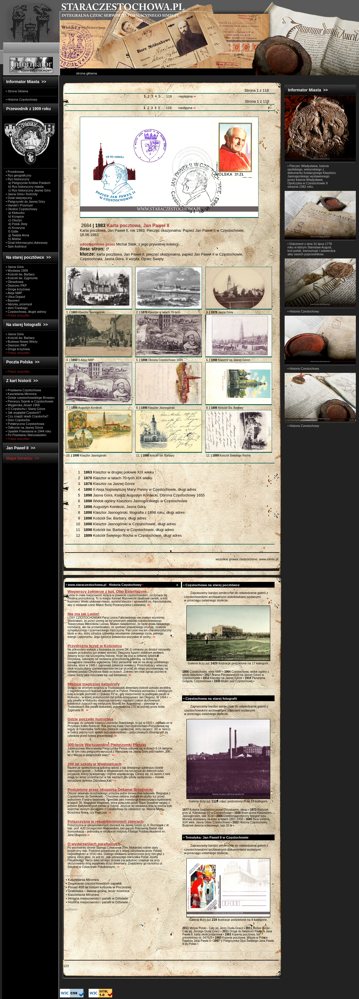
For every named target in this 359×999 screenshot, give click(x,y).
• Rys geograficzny (18, 175)
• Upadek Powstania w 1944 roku (28, 431)
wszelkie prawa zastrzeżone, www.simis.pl (246, 559)
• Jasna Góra (15, 267)
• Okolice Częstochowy (21, 209)
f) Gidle (12, 231)
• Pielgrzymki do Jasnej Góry (25, 201)
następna (187, 96)
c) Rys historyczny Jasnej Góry (28, 190)
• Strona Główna (17, 91)
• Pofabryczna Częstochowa (25, 423)
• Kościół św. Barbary (20, 274)
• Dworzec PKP (16, 285)
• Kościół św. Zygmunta (22, 278)
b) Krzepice (15, 216)
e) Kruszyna (15, 227)
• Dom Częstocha (18, 420)
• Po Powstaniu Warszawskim (26, 435)
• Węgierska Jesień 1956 (23, 405)
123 (66, 966)
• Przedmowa (15, 171)
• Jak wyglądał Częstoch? (23, 412)
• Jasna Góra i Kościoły (22, 194)
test (185, 593)
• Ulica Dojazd (15, 296)
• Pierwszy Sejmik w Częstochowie (29, 401)
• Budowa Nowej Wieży (22, 341)
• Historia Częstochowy (21, 99)
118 (169, 96)
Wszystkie (80, 466)
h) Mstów (13, 239)
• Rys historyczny (17, 179)
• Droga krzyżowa (18, 289)
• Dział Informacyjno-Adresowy (27, 242)
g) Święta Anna (17, 235)
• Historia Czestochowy (303, 311)
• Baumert (12, 300)
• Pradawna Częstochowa (23, 390)
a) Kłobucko (15, 212)
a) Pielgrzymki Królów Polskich (28, 183)
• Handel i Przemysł (19, 205)
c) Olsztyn (14, 220)
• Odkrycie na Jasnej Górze (24, 427)
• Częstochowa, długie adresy (26, 311)
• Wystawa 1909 (17, 270)
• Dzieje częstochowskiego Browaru (30, 397)
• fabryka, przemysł (19, 304)
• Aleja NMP (14, 293)
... (163, 96)
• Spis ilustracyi (16, 246)
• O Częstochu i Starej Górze (25, 409)
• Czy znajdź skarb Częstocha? (27, 416)
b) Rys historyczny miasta (24, 186)
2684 (124, 225)
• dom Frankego (17, 308)
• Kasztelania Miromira (21, 394)
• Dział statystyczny (19, 198)
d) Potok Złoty (16, 224)
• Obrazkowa (14, 281)
